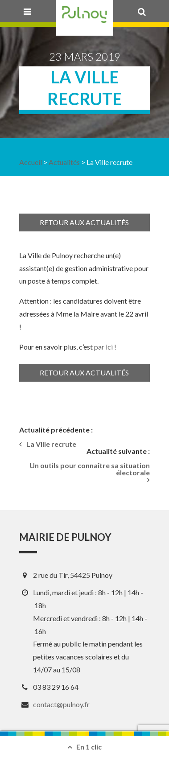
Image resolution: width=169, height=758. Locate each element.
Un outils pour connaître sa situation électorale (89, 469)
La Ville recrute (51, 444)
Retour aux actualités (84, 222)
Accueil (30, 162)
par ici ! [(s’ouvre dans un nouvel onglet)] (105, 346)
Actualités (64, 162)
